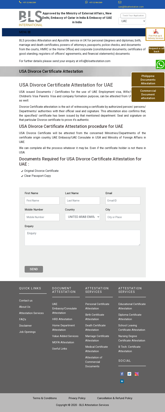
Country (70, 209)
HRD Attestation (62, 319)
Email (108, 193)
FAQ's (22, 319)
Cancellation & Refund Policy (114, 398)
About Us (24, 306)
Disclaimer (25, 325)
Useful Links (59, 348)
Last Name (72, 193)
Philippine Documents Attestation (148, 79)
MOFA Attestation (63, 342)
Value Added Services (65, 336)
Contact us (26, 300)
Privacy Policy (77, 398)
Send (34, 269)
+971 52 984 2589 (29, 2)
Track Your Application (133, 15)
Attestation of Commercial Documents (93, 362)
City (107, 209)
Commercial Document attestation (148, 94)
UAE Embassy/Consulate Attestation (64, 308)
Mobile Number (34, 209)
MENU (25, 32)
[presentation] (52, 256)
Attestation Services (31, 313)
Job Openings (27, 332)
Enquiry (29, 226)
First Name (31, 193)
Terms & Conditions (45, 398)
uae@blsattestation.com (131, 7)
